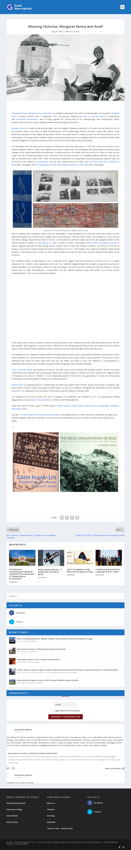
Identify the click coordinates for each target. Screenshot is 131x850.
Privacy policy (74, 710)
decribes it (46, 243)
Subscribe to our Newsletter (65, 717)
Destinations (32, 652)
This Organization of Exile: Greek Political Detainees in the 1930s (62, 165)
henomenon (27, 119)
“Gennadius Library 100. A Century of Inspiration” (39, 659)
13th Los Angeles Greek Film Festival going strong (79, 570)
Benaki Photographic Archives (104, 243)
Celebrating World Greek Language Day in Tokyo (108, 570)
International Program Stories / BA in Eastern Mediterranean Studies (48, 680)
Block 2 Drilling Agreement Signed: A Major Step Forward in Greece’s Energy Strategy (54, 639)
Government (32, 641)
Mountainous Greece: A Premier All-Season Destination (41, 649)
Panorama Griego (14, 809)
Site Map (51, 815)
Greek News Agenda (23, 729)
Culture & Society (72, 31)
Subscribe (51, 822)
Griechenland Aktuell (16, 803)
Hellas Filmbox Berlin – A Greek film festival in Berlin (50, 571)
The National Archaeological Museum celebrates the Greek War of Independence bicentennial (22, 574)
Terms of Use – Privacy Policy (60, 828)
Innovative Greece (63, 672)
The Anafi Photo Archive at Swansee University (39, 414)
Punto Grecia (12, 822)
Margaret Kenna (18, 128)
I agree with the (66, 710)
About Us (51, 803)
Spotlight (73, 672)
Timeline (51, 809)
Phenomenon (17, 385)
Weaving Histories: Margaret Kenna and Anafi (31, 113)
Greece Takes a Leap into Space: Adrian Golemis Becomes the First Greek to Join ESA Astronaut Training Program (67, 670)
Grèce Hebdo (12, 815)
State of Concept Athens (94, 116)
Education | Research (34, 683)
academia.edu (42, 161)
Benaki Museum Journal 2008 (69, 405)
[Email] (65, 704)
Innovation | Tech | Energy (46, 672)
